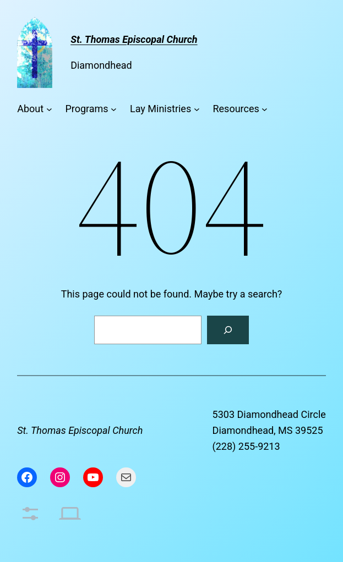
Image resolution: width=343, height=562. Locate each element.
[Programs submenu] (114, 109)
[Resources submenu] (265, 109)
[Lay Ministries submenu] (197, 109)
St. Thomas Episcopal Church (80, 430)
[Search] (228, 330)
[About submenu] (49, 109)
